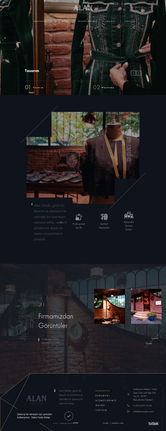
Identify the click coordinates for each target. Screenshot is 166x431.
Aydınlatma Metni (117, 423)
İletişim (130, 21)
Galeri (111, 21)
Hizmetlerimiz (87, 21)
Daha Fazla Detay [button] (40, 417)
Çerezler (106, 423)
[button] (138, 73)
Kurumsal (62, 21)
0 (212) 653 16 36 (142, 405)
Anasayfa (39, 21)
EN (131, 10)
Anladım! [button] (69, 413)
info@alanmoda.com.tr (143, 411)
